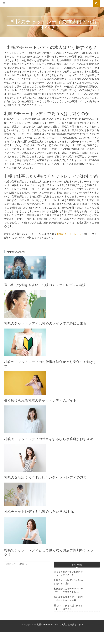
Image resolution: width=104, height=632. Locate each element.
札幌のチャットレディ (69, 234)
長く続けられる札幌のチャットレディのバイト (68, 607)
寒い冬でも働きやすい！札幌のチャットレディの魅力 (68, 599)
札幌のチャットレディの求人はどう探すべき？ (60, 624)
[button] (2, 3)
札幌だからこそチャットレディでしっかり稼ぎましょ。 (68, 590)
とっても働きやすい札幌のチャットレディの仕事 (68, 573)
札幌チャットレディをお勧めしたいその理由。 (68, 582)
